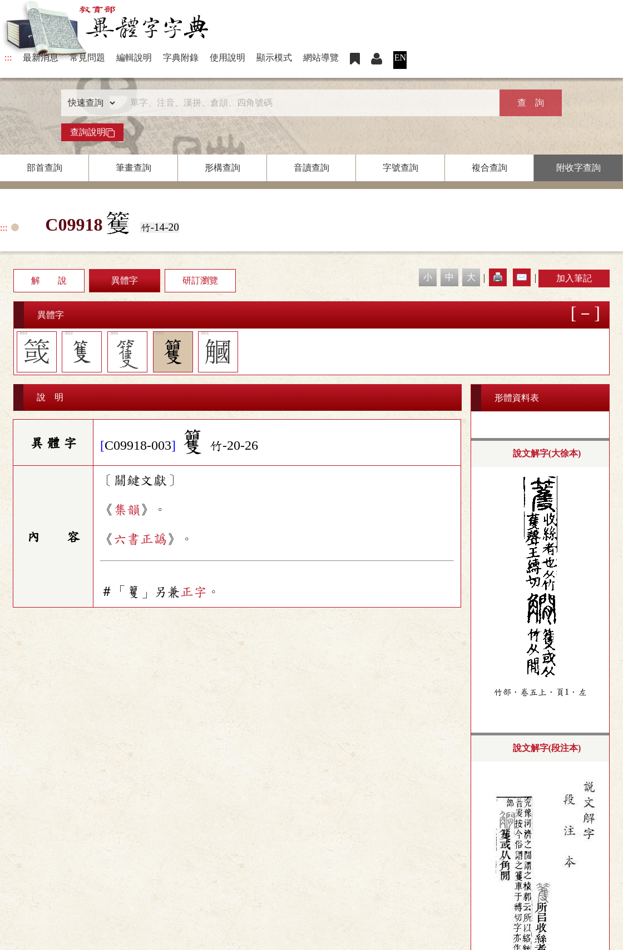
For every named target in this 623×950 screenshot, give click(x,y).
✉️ (521, 277)
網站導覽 (321, 57)
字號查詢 (400, 167)
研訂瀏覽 (200, 280)
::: (8, 57)
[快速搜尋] (307, 102)
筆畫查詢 (133, 167)
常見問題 (87, 57)
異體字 (124, 280)
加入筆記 (574, 278)
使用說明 (227, 57)
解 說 (49, 280)
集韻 (126, 509)
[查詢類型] (89, 102)
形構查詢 (222, 167)
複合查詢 (489, 167)
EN (400, 57)
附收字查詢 (578, 167)
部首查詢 (44, 167)
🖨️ (497, 277)
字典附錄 (181, 57)
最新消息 (40, 57)
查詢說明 (92, 132)
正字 (193, 592)
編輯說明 (134, 57)
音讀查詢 (311, 167)
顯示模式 (274, 57)
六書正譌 (140, 539)
